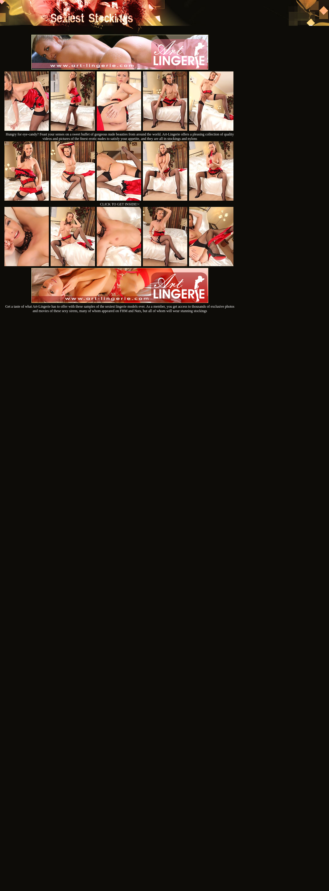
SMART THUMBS (175, 810)
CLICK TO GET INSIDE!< (120, 204)
